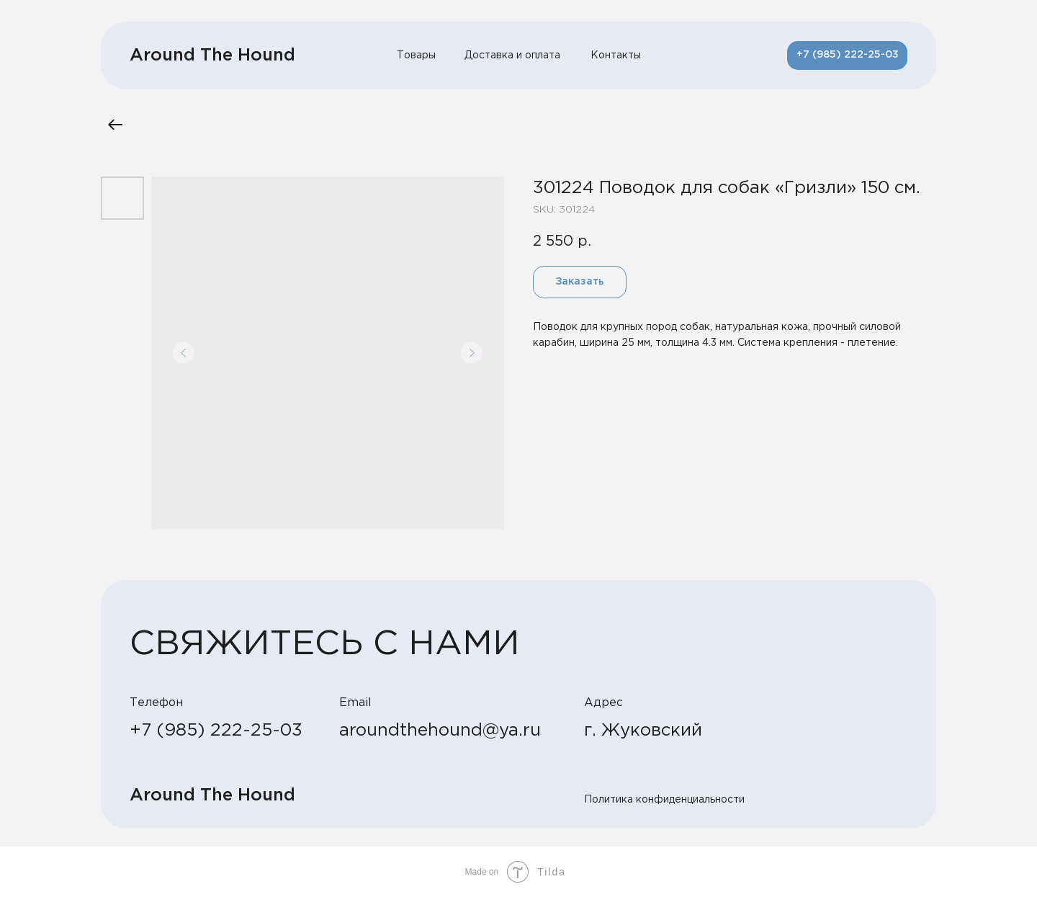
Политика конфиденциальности (664, 799)
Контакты (616, 55)
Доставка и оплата (512, 55)
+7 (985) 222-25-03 (216, 730)
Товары (416, 55)
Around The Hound (212, 55)
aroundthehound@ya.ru (440, 730)
